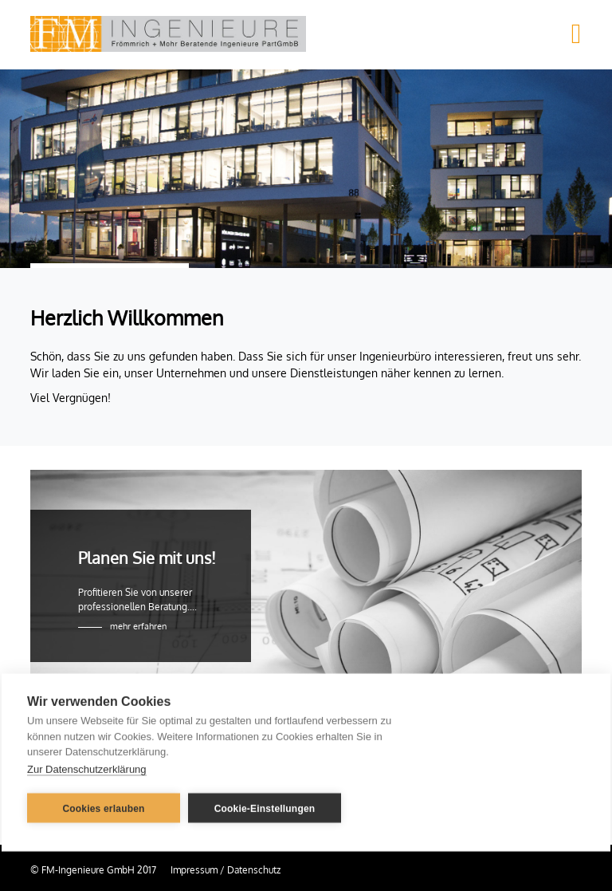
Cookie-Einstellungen (265, 807)
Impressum (194, 870)
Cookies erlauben (103, 807)
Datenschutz (253, 870)
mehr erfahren (138, 626)
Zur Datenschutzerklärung (87, 768)
